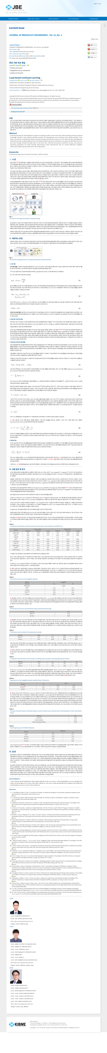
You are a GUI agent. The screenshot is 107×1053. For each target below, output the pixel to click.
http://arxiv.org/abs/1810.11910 (52, 816)
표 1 (17, 517)
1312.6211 (34, 794)
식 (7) (11, 420)
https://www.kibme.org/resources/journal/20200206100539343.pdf (64, 890)
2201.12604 (29, 847)
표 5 (11, 650)
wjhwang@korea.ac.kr (46, 90)
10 (68, 472)
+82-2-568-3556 (51, 1025)
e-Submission (93, 19)
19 (18, 162)
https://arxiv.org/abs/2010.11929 (40, 869)
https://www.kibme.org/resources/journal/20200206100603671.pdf (44, 894)
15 (25, 669)
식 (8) (53, 459)
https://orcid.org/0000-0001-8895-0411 (23, 1004)
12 (67, 487)
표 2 (11, 568)
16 (76, 669)
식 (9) (60, 457)
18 (16, 162)
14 (36, 499)
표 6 (65, 675)
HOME (95, 3)
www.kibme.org (40, 1025)
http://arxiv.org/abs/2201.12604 (44, 847)
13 (42, 497)
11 (66, 487)
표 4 (11, 620)
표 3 (11, 598)
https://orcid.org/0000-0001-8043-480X (23, 962)
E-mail (99, 3)
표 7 (11, 693)
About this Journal (33, 19)
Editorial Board (53, 19)
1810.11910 (38, 816)
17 (70, 444)
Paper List (95, 39)
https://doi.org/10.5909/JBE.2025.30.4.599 (24, 58)
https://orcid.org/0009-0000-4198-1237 (23, 921)
